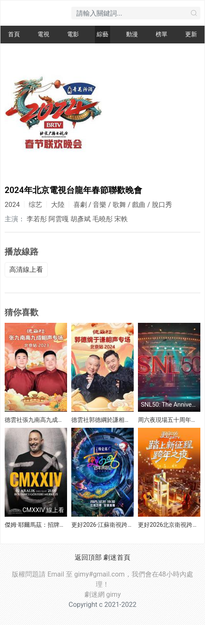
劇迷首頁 (116, 557)
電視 (43, 34)
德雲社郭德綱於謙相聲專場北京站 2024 (123, 419)
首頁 (14, 34)
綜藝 (102, 34)
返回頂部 (88, 557)
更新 (191, 34)
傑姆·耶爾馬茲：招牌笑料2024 (44, 524)
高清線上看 (26, 270)
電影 (73, 34)
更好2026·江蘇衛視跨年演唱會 (111, 524)
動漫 (132, 34)
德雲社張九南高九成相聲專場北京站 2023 (59, 419)
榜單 (161, 34)
